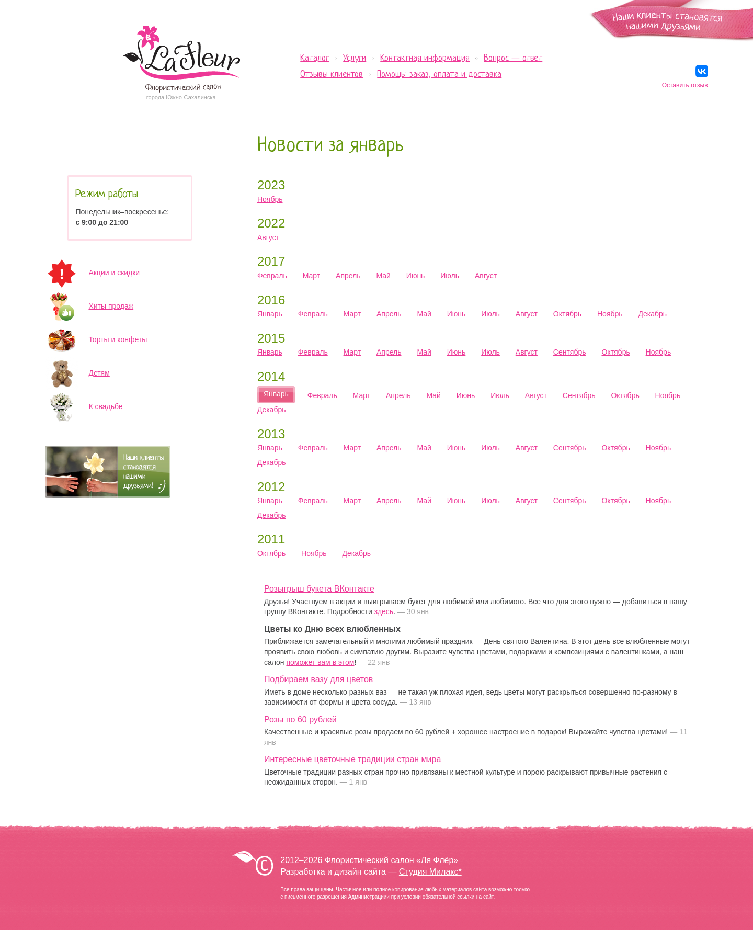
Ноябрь (270, 199)
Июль (449, 275)
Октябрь (567, 314)
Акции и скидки (114, 272)
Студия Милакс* (430, 871)
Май (383, 275)
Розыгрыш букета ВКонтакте (319, 588)
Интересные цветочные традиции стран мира (352, 759)
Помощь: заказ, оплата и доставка (439, 75)
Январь (269, 314)
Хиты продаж (110, 306)
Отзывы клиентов (331, 75)
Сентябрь (569, 352)
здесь (383, 611)
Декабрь (652, 314)
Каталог (314, 58)
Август (268, 237)
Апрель (348, 275)
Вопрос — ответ (513, 58)
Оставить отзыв (685, 85)
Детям (98, 373)
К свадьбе (105, 406)
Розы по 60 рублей (300, 719)
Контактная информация (425, 58)
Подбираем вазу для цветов (318, 679)
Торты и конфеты (117, 339)
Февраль (272, 275)
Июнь (415, 275)
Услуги (354, 58)
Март (312, 275)
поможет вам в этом (320, 662)
